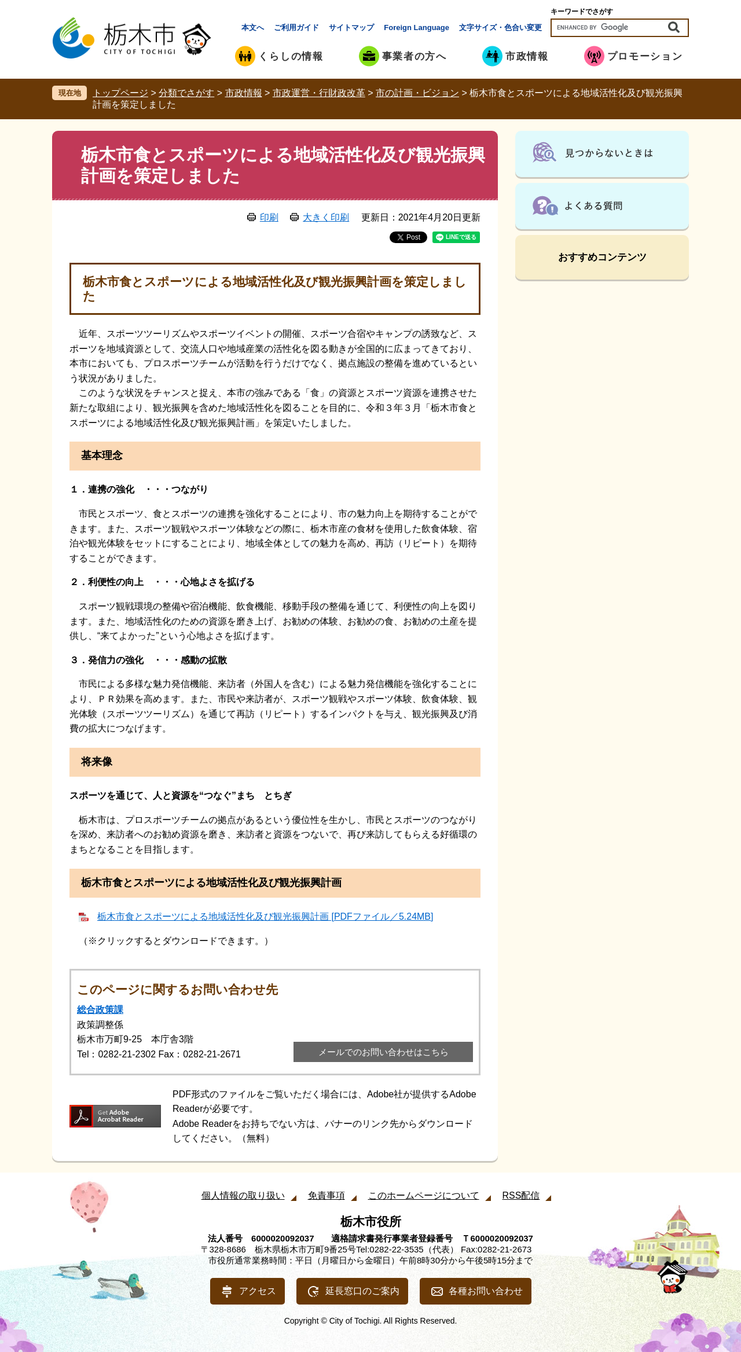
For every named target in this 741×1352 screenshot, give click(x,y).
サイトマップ (351, 27)
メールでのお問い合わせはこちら (383, 1052)
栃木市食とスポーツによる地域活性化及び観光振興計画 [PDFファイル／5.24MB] (265, 916)
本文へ (252, 27)
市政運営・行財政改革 (319, 93)
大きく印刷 (326, 217)
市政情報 (243, 93)
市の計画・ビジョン (417, 93)
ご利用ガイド (296, 27)
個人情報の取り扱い (243, 1195)
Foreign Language (416, 27)
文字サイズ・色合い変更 (500, 27)
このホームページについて (423, 1195)
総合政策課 (100, 1010)
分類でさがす (186, 93)
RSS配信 (521, 1195)
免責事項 (326, 1195)
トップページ (120, 93)
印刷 (269, 217)
